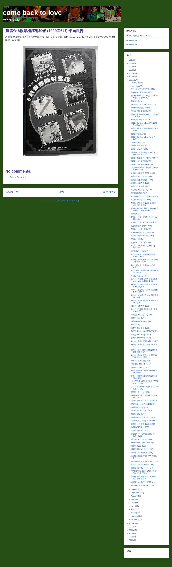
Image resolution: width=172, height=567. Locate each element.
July (133, 499)
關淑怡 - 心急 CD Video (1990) (142, 485)
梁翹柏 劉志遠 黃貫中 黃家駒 (141, 92)
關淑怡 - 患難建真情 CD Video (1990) (145, 461)
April (133, 509)
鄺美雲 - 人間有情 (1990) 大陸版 (143, 173)
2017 (131, 73)
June (133, 503)
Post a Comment (18, 177)
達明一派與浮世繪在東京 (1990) (143, 89)
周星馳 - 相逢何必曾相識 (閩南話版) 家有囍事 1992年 (144, 261)
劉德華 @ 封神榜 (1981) (140, 367)
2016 (131, 76)
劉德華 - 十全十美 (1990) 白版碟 (143, 424)
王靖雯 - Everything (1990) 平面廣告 (144, 331)
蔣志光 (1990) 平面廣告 (139, 251)
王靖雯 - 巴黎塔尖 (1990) (140, 328)
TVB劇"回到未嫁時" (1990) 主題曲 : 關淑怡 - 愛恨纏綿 (144, 472)
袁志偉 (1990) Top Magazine (141, 190)
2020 (131, 63)
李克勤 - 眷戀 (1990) (138, 239)
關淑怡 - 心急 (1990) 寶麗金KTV (143, 482)
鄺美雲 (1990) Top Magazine (141, 176)
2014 (131, 523)
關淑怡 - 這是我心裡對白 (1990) (143, 464)
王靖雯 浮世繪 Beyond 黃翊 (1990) (144, 104)
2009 (131, 530)
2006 (131, 540)
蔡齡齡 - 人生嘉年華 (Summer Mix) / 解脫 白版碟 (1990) (144, 153)
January (134, 519)
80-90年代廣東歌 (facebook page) (139, 36)
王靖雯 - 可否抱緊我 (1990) (141, 321)
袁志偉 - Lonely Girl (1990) (141, 200)
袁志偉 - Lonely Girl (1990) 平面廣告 (144, 196)
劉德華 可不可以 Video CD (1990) (143, 404)
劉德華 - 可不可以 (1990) (140, 427)
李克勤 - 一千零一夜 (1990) (141, 229)
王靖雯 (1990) (136, 324)
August (134, 496)
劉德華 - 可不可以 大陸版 (140, 392)
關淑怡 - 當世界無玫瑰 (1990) (142, 453)
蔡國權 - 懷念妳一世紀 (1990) (142, 449)
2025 (131, 60)
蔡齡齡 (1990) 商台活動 (139, 142)
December (135, 83)
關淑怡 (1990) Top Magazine (141, 439)
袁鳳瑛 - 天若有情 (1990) (140, 306)
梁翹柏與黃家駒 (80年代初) (141, 108)
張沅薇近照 (135, 214)
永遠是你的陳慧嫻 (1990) (140, 120)
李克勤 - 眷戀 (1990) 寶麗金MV (142, 232)
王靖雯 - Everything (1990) (141, 335)
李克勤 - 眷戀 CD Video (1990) (142, 236)
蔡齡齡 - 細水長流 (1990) (140, 146)
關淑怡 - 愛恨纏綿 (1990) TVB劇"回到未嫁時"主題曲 (144, 478)
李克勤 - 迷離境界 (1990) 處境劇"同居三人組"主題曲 (144, 204)
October (134, 489)
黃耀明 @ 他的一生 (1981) (141, 364)
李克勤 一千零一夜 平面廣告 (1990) (144, 222)
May (133, 506)
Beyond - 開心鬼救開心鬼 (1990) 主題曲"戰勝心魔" (144, 351)
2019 (131, 67)
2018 (131, 70)
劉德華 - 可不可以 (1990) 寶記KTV (144, 401)
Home (61, 192)
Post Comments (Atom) (67, 200)
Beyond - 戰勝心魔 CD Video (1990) (144, 341)
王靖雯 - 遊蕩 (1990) (138, 318)
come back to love (32, 12)
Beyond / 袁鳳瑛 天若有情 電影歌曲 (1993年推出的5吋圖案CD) (144, 280)
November (135, 86)
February (134, 516)
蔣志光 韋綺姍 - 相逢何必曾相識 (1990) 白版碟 (143, 255)
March (133, 513)
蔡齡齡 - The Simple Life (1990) (142, 164)
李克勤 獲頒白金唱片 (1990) (141, 226)
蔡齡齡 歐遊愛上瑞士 (138, 134)
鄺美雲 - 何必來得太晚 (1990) (142, 180)
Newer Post (12, 192)
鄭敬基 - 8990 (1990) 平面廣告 (142, 443)
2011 (131, 527)
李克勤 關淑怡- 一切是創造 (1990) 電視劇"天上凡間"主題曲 (144, 209)
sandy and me (131, 40)
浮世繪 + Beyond (137, 101)
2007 (131, 537)
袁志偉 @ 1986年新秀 (139, 193)
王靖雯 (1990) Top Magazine (141, 315)
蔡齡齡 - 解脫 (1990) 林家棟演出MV (144, 158)
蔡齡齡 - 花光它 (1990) (139, 149)
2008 (131, 533)
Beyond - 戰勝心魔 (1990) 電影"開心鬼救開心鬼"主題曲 (144, 356)
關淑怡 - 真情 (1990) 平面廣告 (142, 468)
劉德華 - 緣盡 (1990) (138, 414)
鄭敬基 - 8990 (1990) (138, 446)
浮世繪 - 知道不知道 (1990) (141, 111)
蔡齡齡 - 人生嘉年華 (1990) (141, 161)
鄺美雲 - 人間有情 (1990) (140, 183)
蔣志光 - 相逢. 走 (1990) (140, 276)
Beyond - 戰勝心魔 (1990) (140, 361)
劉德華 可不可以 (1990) (139, 407)
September (135, 493)
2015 (131, 80)
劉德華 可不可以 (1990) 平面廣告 (143, 417)
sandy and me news (134, 44)
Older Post (109, 192)
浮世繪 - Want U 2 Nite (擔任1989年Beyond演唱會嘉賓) (144, 97)
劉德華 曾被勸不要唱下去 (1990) (143, 421)
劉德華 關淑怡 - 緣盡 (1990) (141, 411)
